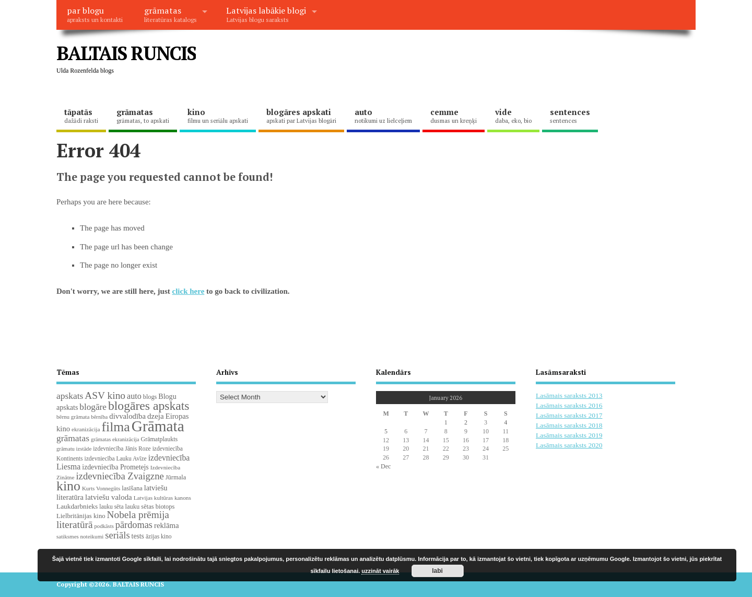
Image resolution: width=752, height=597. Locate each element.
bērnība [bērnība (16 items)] (99, 417)
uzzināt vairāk (380, 571)
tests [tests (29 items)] (138, 536)
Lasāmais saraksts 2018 (569, 425)
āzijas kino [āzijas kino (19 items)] (159, 536)
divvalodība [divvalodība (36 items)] (127, 416)
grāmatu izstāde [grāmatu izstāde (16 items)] (73, 449)
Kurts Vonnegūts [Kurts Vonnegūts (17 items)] (101, 488)
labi (437, 571)
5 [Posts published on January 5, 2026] (385, 431)
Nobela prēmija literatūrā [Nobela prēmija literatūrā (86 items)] (112, 519)
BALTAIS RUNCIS (126, 53)
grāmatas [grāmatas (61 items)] (72, 438)
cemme (453, 115)
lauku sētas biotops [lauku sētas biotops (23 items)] (150, 506)
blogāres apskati (301, 115)
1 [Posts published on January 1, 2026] (446, 422)
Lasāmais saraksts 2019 (569, 435)
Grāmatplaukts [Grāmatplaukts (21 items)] (159, 439)
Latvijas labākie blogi (266, 14)
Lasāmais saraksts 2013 (569, 395)
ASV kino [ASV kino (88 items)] (105, 395)
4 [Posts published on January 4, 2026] (505, 422)
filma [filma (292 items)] (115, 426)
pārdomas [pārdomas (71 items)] (133, 525)
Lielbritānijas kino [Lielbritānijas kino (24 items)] (80, 516)
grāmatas (170, 14)
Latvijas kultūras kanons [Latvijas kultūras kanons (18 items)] (162, 498)
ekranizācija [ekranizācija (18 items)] (86, 429)
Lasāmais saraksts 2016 (569, 405)
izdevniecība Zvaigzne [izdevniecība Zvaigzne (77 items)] (119, 475)
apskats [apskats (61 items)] (69, 396)
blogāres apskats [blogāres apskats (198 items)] (149, 405)
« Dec (383, 466)
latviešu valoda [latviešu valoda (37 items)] (108, 497)
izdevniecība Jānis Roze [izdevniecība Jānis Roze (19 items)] (122, 448)
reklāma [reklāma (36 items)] (166, 525)
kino (217, 115)
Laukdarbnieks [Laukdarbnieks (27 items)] (77, 506)
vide (513, 115)
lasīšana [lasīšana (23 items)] (132, 488)
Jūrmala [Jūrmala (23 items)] (176, 477)
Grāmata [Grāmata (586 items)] (158, 426)
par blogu (95, 14)
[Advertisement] (497, 61)
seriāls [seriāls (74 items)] (117, 535)
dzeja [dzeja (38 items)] (155, 416)
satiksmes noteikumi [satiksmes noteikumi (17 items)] (79, 536)
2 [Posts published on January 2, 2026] (465, 422)
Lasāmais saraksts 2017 (569, 415)
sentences (570, 115)
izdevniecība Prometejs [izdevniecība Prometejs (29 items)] (115, 467)
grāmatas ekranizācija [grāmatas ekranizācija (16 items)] (115, 439)
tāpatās (81, 115)
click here (188, 291)
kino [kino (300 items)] (68, 485)
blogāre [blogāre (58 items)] (93, 407)
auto (383, 115)
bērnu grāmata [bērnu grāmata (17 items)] (72, 417)
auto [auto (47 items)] (134, 396)
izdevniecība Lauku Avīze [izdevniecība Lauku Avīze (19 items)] (115, 458)
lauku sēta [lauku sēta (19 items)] (111, 506)
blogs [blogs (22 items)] (150, 396)
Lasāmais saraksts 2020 (569, 445)
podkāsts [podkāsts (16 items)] (104, 526)
